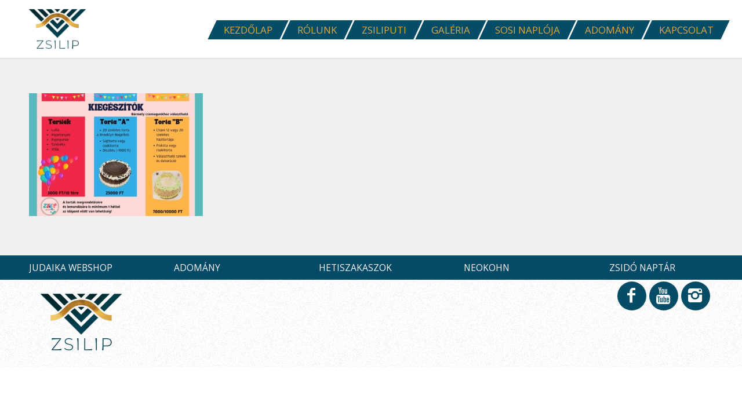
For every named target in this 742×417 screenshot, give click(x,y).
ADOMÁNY (197, 267)
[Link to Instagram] (695, 301)
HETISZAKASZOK (355, 267)
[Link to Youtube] (663, 301)
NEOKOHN (487, 267)
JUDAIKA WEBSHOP (70, 267)
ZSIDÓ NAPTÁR (642, 267)
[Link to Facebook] (631, 301)
